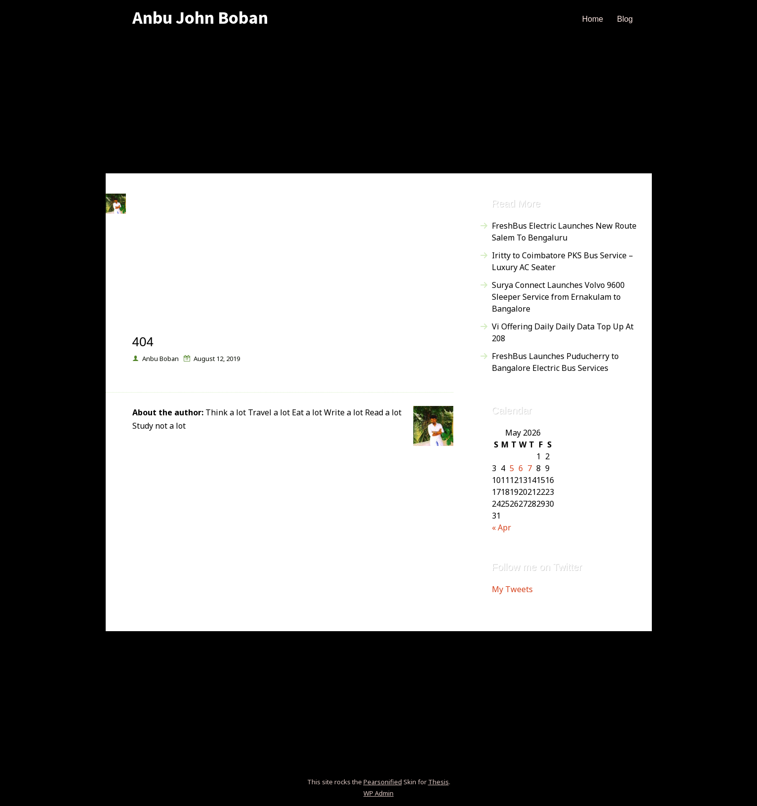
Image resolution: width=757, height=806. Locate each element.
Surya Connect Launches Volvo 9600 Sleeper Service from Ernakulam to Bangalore (558, 297)
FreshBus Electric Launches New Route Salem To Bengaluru (564, 231)
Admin (378, 793)
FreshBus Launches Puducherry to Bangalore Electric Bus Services (555, 362)
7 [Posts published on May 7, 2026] (529, 468)
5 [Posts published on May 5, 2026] (512, 468)
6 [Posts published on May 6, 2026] (520, 468)
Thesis (438, 781)
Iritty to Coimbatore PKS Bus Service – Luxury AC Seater (562, 261)
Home (592, 19)
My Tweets (512, 589)
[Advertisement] (379, 104)
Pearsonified (382, 781)
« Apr (501, 527)
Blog (625, 19)
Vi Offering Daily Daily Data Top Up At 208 (563, 332)
